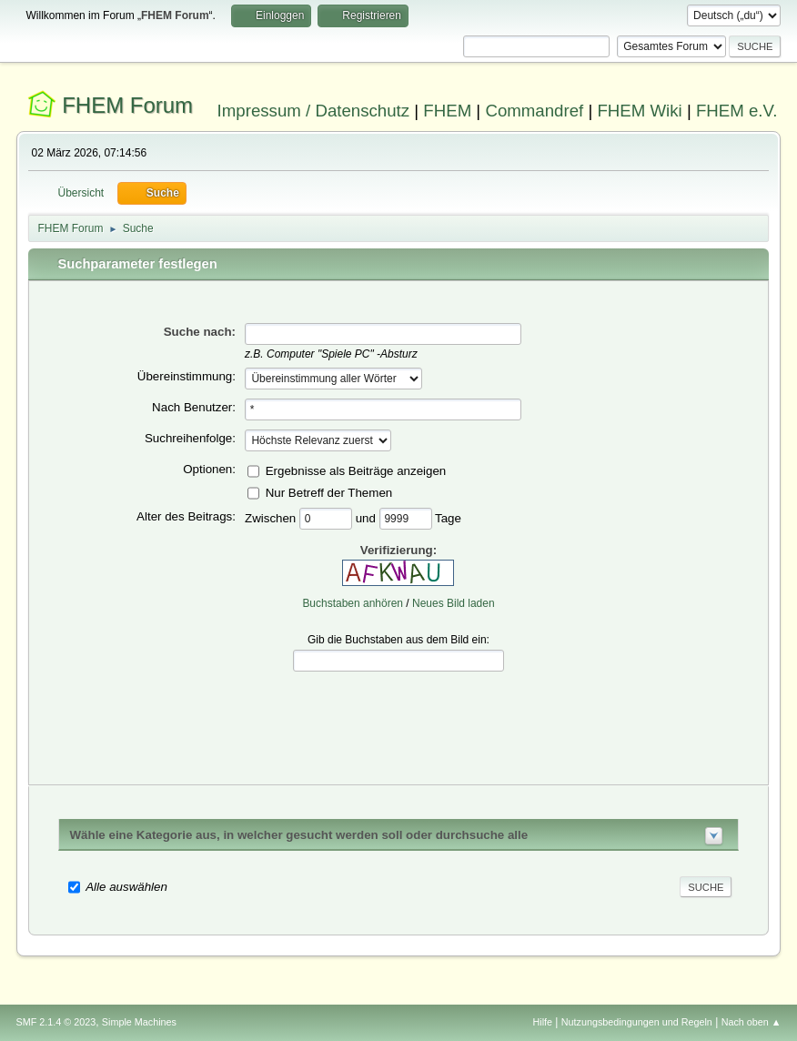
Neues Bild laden (453, 603)
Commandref (534, 110)
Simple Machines (139, 1021)
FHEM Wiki (639, 110)
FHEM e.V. (737, 110)
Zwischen (272, 517)
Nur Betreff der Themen (329, 492)
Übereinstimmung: (186, 376)
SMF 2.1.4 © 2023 (56, 1021)
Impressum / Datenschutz (313, 110)
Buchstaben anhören (352, 603)
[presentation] (398, 714)
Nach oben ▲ (751, 1021)
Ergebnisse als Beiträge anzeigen (356, 470)
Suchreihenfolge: (190, 438)
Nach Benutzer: (194, 407)
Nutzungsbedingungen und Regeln (636, 1021)
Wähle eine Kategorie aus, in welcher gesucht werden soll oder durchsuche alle (299, 835)
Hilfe (542, 1021)
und (367, 517)
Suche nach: (200, 332)
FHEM (447, 110)
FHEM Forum (127, 105)
